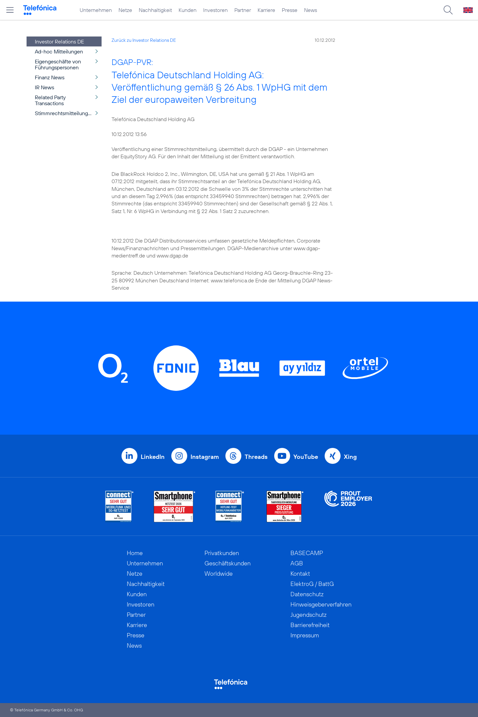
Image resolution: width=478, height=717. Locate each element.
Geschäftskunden (227, 563)
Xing (350, 457)
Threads (256, 457)
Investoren (215, 10)
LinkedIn (153, 457)
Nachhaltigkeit (155, 10)
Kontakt (300, 573)
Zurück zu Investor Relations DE (144, 40)
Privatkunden (221, 553)
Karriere (266, 10)
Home (135, 553)
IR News (44, 87)
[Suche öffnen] (448, 10)
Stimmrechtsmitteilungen (64, 113)
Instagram (205, 457)
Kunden (188, 10)
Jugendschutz (308, 614)
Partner (242, 10)
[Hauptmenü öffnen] (10, 10)
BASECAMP (306, 553)
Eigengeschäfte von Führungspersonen (58, 64)
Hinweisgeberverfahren (321, 604)
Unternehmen (96, 10)
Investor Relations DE (59, 41)
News (310, 10)
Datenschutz (307, 594)
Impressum (304, 635)
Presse (289, 10)
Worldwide (218, 573)
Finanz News (49, 77)
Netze (125, 10)
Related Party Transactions (50, 100)
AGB (296, 563)
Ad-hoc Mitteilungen (59, 51)
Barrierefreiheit (310, 625)
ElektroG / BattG (312, 584)
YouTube (305, 457)
